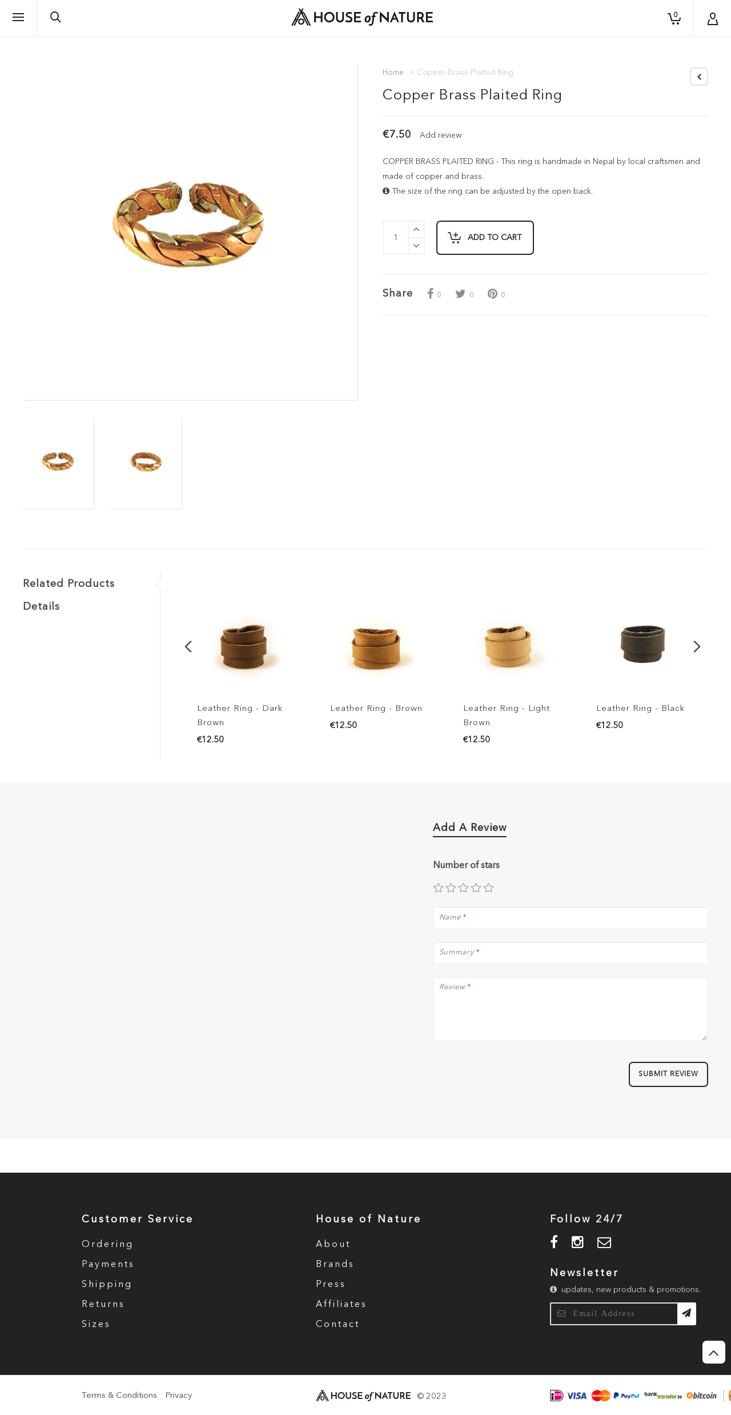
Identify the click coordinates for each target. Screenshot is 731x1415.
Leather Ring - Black (640, 709)
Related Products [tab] (69, 584)
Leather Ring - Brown (376, 709)
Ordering (108, 1244)
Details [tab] (41, 607)
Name (450, 917)
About (333, 1244)
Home (393, 73)
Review (452, 987)
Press (331, 1284)
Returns (103, 1304)
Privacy (178, 1396)
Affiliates (341, 1304)
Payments (108, 1264)
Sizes (96, 1324)
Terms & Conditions (119, 1396)
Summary (456, 952)
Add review (440, 135)
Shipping (107, 1284)
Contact (338, 1324)
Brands (335, 1264)
